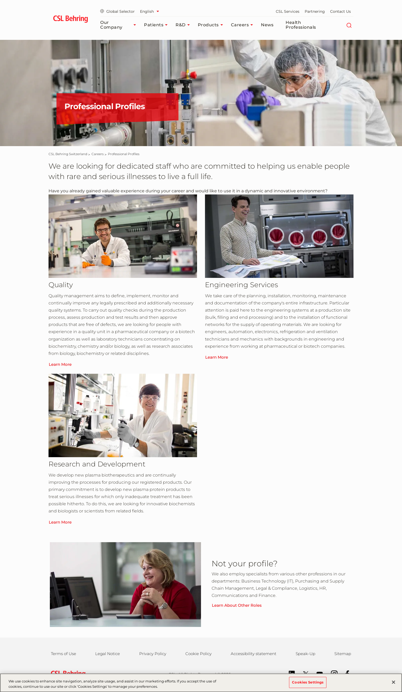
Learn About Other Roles (237, 605)
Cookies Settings (308, 684)
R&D (184, 25)
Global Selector (117, 11)
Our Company (119, 25)
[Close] (393, 684)
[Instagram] (332, 673)
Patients (157, 25)
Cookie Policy (198, 653)
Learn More (60, 364)
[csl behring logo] (66, 673)
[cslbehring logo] (70, 20)
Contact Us (340, 11)
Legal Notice (107, 653)
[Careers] (97, 154)
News (267, 24)
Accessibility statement (253, 653)
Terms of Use (63, 653)
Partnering (315, 11)
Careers (243, 25)
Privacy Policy (152, 653)
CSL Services (287, 11)
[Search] (348, 24)
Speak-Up (305, 653)
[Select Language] (151, 11)
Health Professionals (301, 25)
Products (212, 25)
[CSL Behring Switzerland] (68, 154)
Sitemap (342, 653)
